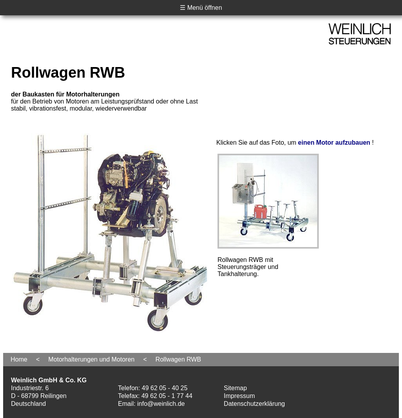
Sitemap (235, 388)
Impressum (239, 396)
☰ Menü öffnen (201, 7)
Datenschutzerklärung (254, 403)
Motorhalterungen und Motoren (91, 359)
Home (19, 359)
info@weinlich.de (161, 403)
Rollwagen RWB (178, 359)
